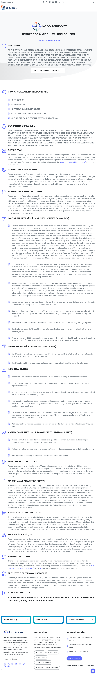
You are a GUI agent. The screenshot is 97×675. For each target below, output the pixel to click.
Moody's (31, 568)
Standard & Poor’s (19, 568)
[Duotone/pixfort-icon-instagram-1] (16, 663)
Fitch (41, 568)
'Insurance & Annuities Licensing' (73, 162)
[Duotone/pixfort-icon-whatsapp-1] (8, 666)
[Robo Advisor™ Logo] (14, 632)
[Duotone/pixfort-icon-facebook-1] (12, 663)
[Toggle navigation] (94, 8)
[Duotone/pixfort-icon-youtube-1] (20, 663)
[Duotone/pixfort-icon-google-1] (5, 666)
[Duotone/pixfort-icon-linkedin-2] (5, 663)
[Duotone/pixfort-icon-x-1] (8, 663)
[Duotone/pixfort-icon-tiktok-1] (24, 663)
